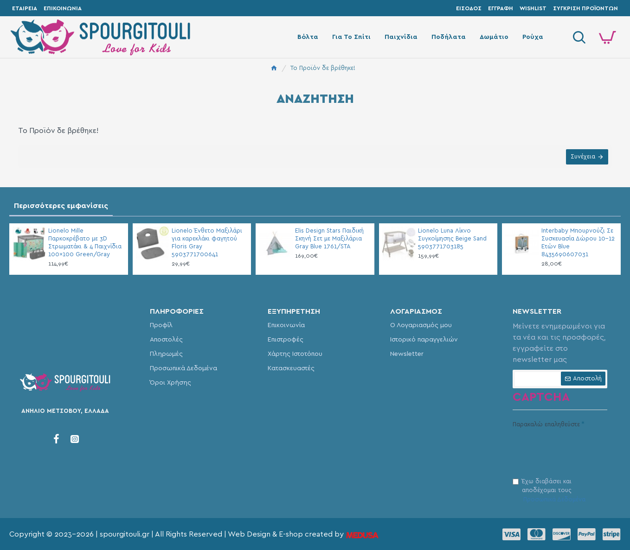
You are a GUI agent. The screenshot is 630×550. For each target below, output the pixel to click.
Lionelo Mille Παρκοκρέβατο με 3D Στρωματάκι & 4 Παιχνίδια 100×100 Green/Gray (85, 243)
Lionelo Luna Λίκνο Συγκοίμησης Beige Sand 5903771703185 (452, 239)
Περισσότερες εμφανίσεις (61, 205)
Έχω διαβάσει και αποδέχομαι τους (550, 492)
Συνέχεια (582, 158)
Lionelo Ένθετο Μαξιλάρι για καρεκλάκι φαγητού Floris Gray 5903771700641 (207, 243)
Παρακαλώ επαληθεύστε (546, 425)
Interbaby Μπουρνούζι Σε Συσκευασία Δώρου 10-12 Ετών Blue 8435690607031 (578, 243)
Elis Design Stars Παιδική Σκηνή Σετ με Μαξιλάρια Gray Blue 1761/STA (329, 239)
